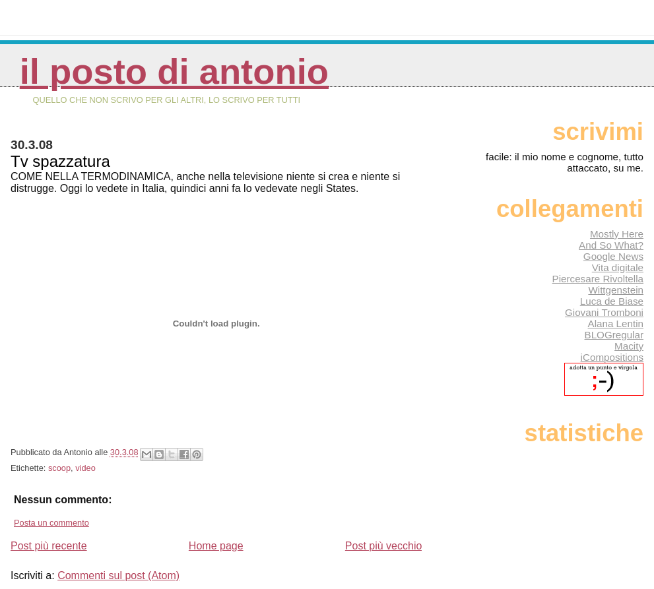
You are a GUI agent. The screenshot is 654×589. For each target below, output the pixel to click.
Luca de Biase (611, 301)
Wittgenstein (615, 289)
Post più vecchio (383, 545)
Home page (216, 545)
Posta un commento (51, 523)
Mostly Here (616, 233)
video (85, 468)
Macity (628, 346)
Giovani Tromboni (604, 312)
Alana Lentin (615, 323)
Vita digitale (617, 267)
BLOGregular (614, 334)
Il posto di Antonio (174, 71)
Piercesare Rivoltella (597, 278)
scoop (59, 468)
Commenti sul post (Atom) (118, 575)
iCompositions (612, 357)
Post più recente (49, 545)
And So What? (611, 245)
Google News (613, 256)
